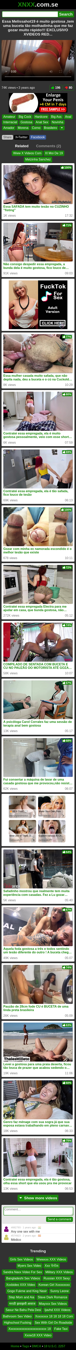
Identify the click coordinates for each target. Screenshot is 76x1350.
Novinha (57, 122)
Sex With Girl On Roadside (53, 1322)
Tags (25, 1346)
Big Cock (25, 116)
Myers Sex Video (29, 1266)
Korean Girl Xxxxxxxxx (54, 1284)
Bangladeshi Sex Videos (23, 1278)
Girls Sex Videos (21, 1259)
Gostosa (26, 122)
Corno (36, 127)
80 (68, 87)
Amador (8, 127)
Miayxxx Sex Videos (53, 1303)
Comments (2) (48, 146)
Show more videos (38, 1198)
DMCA (36, 1346)
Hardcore (41, 116)
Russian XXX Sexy (57, 1278)
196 (56, 87)
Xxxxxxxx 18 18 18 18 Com (54, 1316)
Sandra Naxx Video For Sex (22, 1272)
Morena (23, 127)
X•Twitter (21, 137)
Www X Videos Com (27, 153)
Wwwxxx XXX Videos (51, 1259)
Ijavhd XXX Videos (57, 1310)
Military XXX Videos (59, 1272)
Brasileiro (50, 127)
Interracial (10, 122)
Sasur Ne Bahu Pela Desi (23, 1310)
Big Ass (56, 116)
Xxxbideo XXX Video (20, 1284)
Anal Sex (42, 122)
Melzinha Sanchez (38, 159)
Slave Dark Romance (52, 1297)
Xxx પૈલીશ (51, 1266)
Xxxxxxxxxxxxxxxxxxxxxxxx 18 (29, 1329)
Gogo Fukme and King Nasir (27, 1291)
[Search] (30, 14)
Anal (68, 116)
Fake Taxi (61, 1329)
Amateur (9, 116)
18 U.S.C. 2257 (54, 1346)
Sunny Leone (59, 1291)
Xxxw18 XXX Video (38, 1335)
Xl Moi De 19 (54, 153)
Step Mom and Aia (21, 1297)
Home (15, 1346)
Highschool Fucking (17, 1322)
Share (7, 137)
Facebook (38, 137)
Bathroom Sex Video (17, 1316)
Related (22, 146)
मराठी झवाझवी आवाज (22, 1303)
